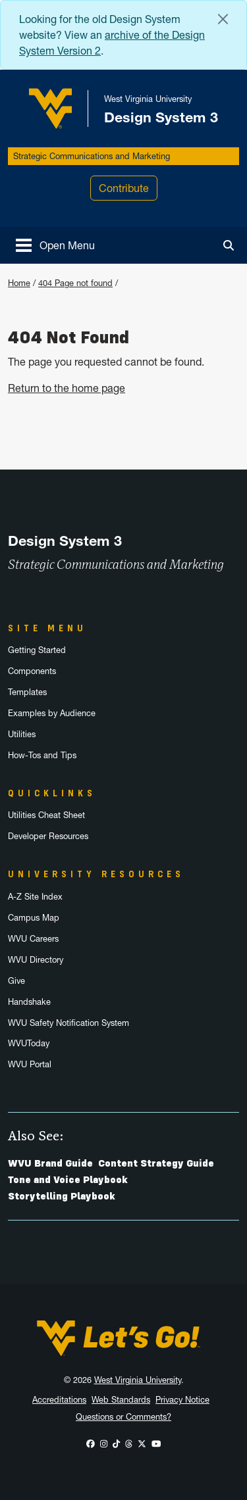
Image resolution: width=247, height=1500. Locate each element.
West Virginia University (137, 1380)
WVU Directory (35, 960)
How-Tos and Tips (42, 755)
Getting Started (37, 650)
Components (32, 671)
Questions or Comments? (123, 1417)
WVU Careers (33, 939)
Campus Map (33, 918)
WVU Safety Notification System (68, 1023)
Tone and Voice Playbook (68, 1180)
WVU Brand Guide (50, 1163)
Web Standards (121, 1400)
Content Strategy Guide (156, 1163)
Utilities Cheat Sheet (46, 815)
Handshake (29, 1002)
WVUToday (28, 1043)
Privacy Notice (182, 1400)
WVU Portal (29, 1064)
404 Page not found (75, 283)
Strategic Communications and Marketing (91, 156)
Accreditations (59, 1400)
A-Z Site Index (35, 897)
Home (19, 283)
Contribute (124, 188)
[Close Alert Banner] (223, 19)
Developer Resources (48, 836)
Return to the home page (66, 388)
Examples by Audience (52, 713)
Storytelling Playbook (61, 1196)
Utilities (22, 734)
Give (16, 981)
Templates (27, 692)
